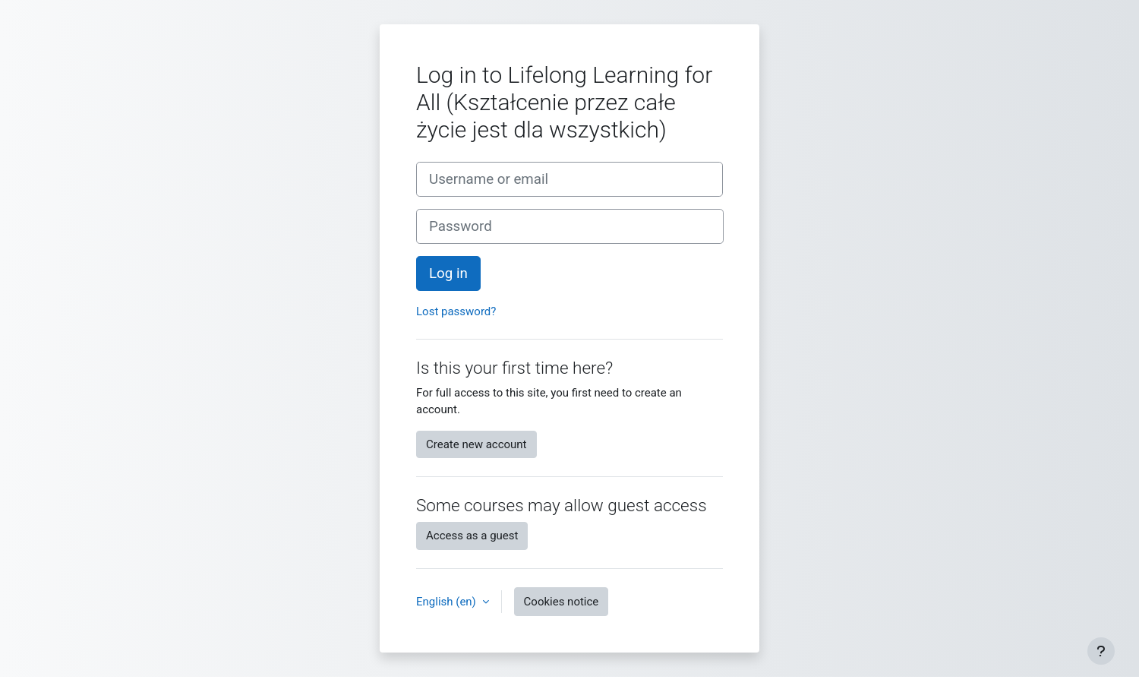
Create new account (476, 444)
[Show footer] (1101, 651)
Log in (448, 273)
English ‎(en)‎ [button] (447, 601)
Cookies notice (561, 601)
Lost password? (456, 311)
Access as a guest (472, 535)
